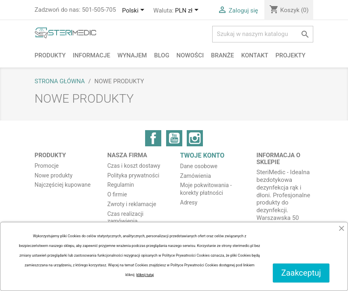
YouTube (174, 138)
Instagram (195, 138)
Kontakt (254, 55)
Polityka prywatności (134, 175)
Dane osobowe (198, 166)
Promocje (47, 165)
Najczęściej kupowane (63, 184)
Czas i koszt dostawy (134, 165)
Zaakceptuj (301, 273)
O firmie (117, 194)
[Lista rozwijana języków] (134, 11)
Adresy (189, 202)
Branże (222, 55)
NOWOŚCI (190, 55)
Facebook (153, 138)
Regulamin (121, 184)
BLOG (161, 55)
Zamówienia (195, 176)
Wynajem (132, 55)
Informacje (91, 55)
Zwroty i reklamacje (132, 204)
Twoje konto (202, 155)
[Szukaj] (262, 34)
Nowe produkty (54, 175)
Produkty (50, 55)
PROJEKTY (291, 55)
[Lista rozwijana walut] (188, 11)
